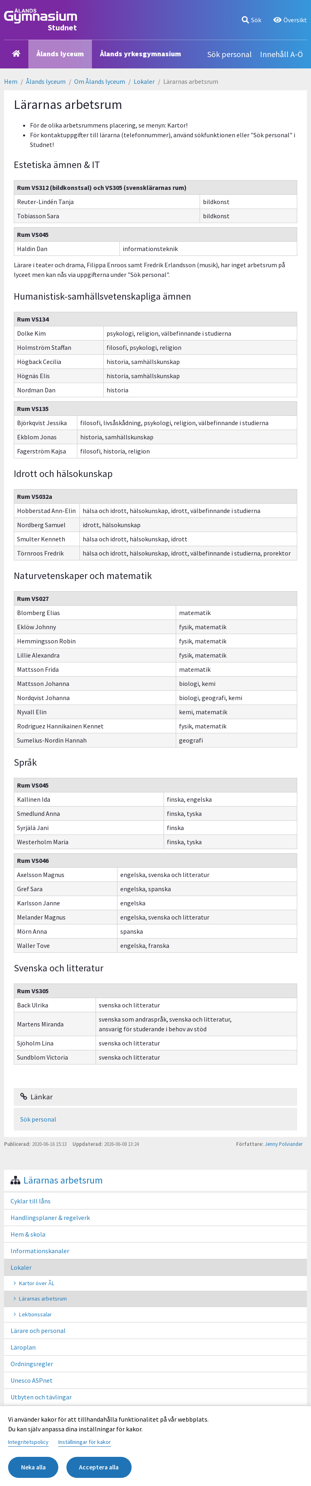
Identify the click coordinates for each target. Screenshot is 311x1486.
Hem (10, 81)
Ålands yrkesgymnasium (140, 53)
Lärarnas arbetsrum (63, 1180)
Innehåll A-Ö (281, 54)
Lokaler (144, 81)
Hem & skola (28, 1234)
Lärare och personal (38, 1330)
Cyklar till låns (31, 1201)
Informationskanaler (40, 1251)
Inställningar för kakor (84, 1442)
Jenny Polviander (283, 1144)
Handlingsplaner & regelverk (50, 1217)
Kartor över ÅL (37, 1283)
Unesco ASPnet (32, 1380)
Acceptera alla (101, 1467)
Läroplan (23, 1347)
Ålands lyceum (60, 53)
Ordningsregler (32, 1364)
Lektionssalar (35, 1314)
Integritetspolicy (28, 1442)
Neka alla (34, 1467)
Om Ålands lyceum (99, 81)
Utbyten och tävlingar (41, 1397)
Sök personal (229, 54)
